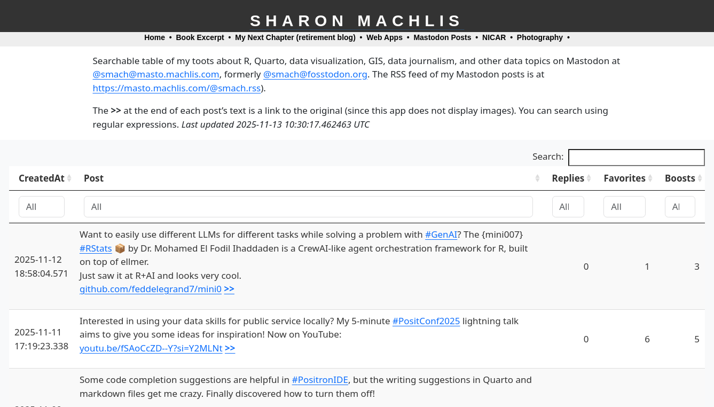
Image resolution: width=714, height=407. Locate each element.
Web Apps (384, 37)
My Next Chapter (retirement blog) (295, 37)
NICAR (494, 37)
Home (154, 37)
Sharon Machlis (357, 20)
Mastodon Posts (442, 37)
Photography (540, 37)
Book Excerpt (200, 37)
